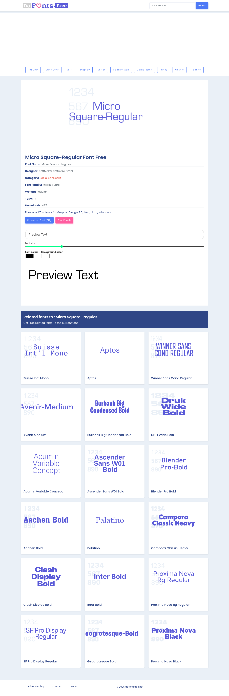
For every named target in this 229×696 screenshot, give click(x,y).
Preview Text (114, 278)
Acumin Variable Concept (43, 491)
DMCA (73, 686)
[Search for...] (172, 5)
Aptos (91, 378)
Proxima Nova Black (166, 661)
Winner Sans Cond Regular (171, 378)
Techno (196, 69)
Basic (43, 178)
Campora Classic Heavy (169, 548)
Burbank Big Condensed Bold (109, 435)
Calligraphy (144, 69)
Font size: (30, 243)
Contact (57, 686)
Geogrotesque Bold (102, 661)
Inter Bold (94, 605)
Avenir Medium (35, 435)
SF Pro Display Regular (40, 661)
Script (101, 69)
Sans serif (52, 69)
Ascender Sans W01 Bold (105, 491)
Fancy (164, 69)
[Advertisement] (114, 40)
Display (85, 69)
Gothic (179, 69)
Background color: (52, 252)
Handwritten (121, 69)
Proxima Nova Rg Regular (170, 605)
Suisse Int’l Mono (36, 378)
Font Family (64, 220)
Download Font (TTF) (39, 220)
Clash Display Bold (38, 605)
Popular (33, 69)
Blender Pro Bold (163, 491)
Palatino (93, 548)
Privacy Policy (36, 686)
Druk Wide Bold (162, 435)
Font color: (31, 252)
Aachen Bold (33, 548)
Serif (70, 69)
